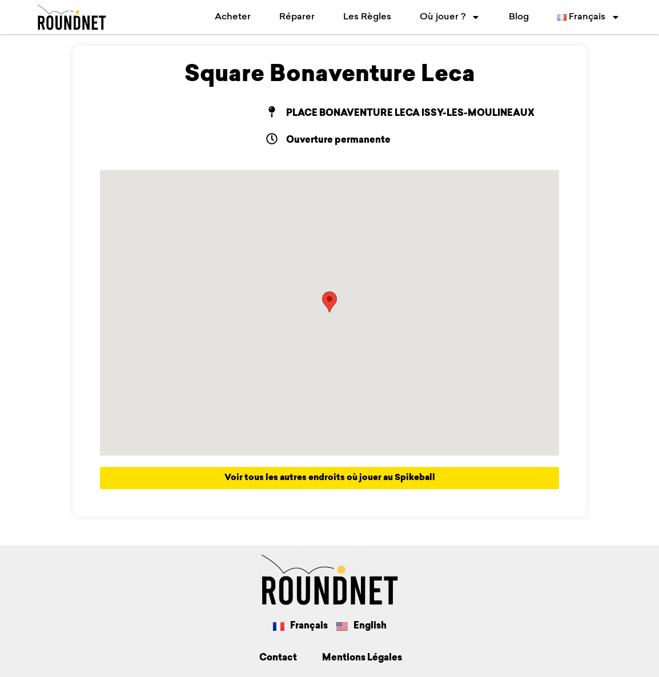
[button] (329, 302)
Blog (519, 17)
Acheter (233, 17)
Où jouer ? (450, 17)
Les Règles (367, 17)
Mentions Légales (362, 658)
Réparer (297, 17)
